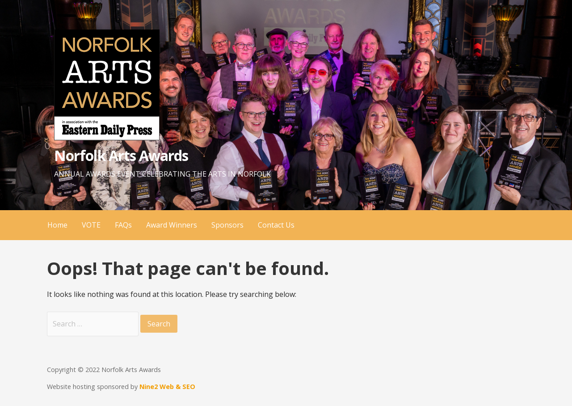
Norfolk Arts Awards (121, 155)
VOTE (91, 225)
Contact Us (276, 225)
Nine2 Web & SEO (167, 386)
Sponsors (227, 225)
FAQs (123, 225)
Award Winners (171, 225)
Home (57, 225)
